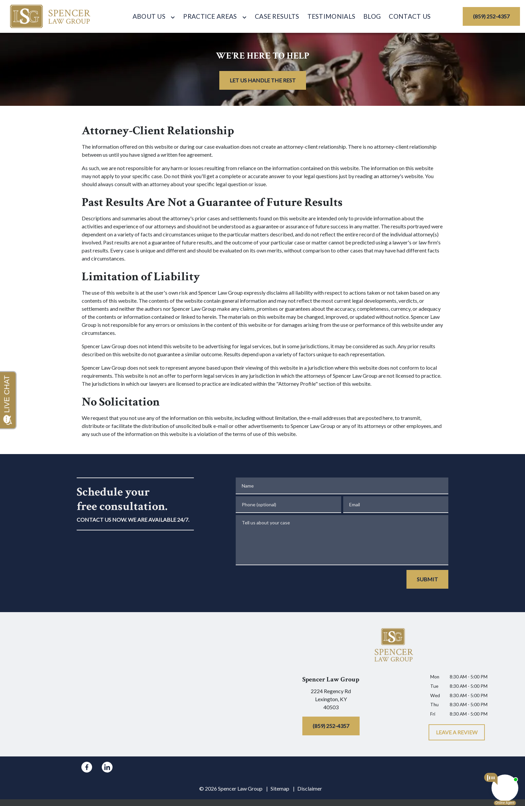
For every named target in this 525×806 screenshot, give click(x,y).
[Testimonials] (331, 16)
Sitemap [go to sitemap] (280, 788)
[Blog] (372, 16)
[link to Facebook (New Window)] (86, 767)
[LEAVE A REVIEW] (457, 732)
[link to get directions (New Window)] (331, 700)
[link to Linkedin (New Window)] (107, 767)
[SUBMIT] (427, 579)
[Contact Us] (410, 16)
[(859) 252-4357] (491, 16)
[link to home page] (50, 16)
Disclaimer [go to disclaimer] (309, 788)
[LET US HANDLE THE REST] (262, 80)
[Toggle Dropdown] (172, 17)
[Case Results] (277, 16)
